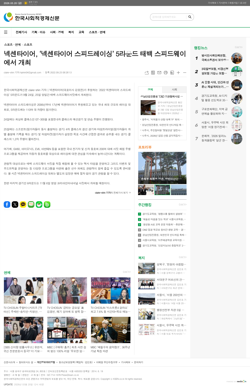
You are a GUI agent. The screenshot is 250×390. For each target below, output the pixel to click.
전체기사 (21, 32)
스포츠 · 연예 (97, 32)
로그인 (243, 2)
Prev (143, 168)
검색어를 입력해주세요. (164, 17)
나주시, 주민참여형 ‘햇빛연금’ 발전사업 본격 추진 (163, 130)
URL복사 (147, 72)
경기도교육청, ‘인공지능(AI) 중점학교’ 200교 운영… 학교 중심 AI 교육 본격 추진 (165, 245)
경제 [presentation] (150, 89)
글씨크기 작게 (185, 72)
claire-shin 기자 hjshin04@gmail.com (22, 72)
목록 (153, 72)
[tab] (150, 89)
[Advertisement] (67, 243)
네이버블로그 (31, 204)
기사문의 (223, 2)
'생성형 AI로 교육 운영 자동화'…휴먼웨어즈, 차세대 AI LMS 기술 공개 (165, 224)
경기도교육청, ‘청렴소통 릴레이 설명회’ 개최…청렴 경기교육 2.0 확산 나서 (165, 214)
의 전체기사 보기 (111, 192)
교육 (81, 32)
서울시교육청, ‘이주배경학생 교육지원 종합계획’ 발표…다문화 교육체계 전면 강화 (165, 240)
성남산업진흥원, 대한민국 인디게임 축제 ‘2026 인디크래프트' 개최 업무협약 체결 (163, 125)
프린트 (166, 72)
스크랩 (172, 72)
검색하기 (190, 17)
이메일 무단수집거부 (107, 362)
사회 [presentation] (174, 89)
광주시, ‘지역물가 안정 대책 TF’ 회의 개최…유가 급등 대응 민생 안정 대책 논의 (163, 119)
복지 (71, 32)
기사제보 (212, 2)
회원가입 (233, 2)
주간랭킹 (144, 204)
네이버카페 (39, 204)
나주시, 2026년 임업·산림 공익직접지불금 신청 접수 (163, 135)
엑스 (15, 204)
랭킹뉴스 (200, 47)
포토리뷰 (144, 146)
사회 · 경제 (56, 32)
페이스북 (7, 204)
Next (182, 168)
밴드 (47, 204)
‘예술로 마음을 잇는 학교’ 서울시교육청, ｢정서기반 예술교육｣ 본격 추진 (165, 219)
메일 (159, 72)
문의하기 (138, 362)
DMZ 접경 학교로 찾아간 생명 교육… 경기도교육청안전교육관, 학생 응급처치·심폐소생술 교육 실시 (165, 229)
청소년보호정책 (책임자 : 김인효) (76, 362)
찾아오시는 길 (26, 362)
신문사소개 (9, 362)
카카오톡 (23, 204)
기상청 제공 (33, 4)
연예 (7, 272)
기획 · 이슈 (38, 32)
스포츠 (28, 44)
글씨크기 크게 (178, 72)
